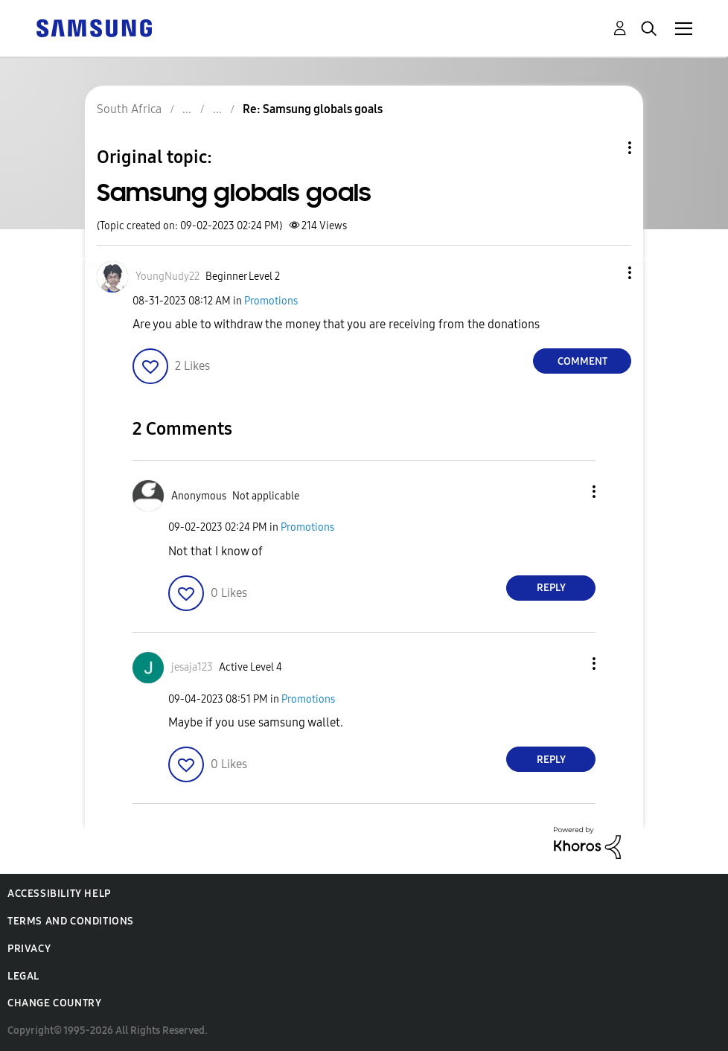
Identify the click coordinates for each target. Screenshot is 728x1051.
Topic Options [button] (604, 147)
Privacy (29, 948)
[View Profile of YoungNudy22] (167, 276)
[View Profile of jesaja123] (192, 667)
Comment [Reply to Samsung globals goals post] (582, 361)
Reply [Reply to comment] (551, 587)
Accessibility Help (59, 893)
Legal (23, 976)
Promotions (271, 301)
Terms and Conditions (70, 921)
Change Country (54, 1003)
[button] (605, 272)
